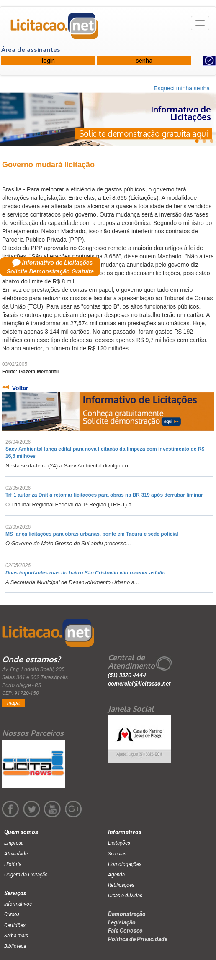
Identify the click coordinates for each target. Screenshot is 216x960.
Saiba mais (16, 936)
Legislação (122, 922)
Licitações (119, 843)
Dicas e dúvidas (125, 896)
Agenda (116, 875)
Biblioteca (15, 946)
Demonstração (127, 914)
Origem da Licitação (26, 875)
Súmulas (117, 854)
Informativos (18, 904)
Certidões (15, 925)
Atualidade (16, 854)
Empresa (13, 843)
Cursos (12, 914)
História (12, 864)
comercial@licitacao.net (139, 683)
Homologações (124, 864)
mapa (13, 703)
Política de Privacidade (137, 939)
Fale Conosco (125, 930)
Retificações (121, 885)
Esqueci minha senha (182, 88)
